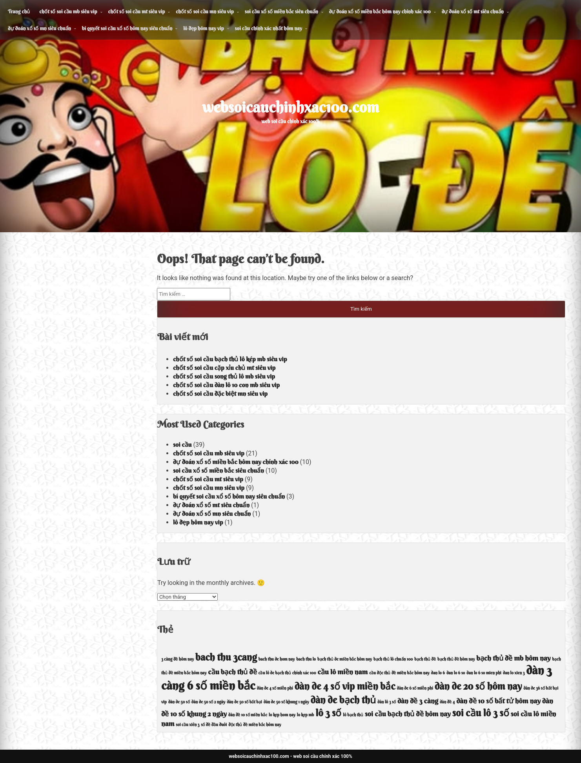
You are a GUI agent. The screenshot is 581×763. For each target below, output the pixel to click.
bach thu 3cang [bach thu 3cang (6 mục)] (226, 657)
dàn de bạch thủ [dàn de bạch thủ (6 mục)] (343, 700)
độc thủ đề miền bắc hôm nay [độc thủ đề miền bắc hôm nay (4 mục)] (254, 724)
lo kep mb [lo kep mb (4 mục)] (305, 714)
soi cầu (182, 444)
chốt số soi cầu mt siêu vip (136, 11)
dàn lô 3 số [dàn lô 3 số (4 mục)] (386, 702)
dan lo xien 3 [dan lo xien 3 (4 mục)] (514, 673)
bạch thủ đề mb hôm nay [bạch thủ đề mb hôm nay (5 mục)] (513, 658)
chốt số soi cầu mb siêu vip (68, 11)
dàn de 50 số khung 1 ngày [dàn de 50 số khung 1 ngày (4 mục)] (286, 702)
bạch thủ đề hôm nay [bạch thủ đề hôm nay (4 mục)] (456, 659)
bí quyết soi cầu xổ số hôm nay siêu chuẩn (127, 28)
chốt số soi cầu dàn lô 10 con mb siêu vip (226, 385)
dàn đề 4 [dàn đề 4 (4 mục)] (447, 702)
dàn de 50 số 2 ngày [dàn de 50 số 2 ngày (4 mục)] (208, 702)
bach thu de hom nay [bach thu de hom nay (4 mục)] (277, 659)
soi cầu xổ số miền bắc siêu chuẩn (281, 11)
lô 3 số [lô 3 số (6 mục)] (328, 713)
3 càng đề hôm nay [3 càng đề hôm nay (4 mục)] (177, 659)
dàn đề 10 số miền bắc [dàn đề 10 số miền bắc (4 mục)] (247, 714)
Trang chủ (19, 11)
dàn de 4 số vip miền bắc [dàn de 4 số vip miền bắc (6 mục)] (345, 686)
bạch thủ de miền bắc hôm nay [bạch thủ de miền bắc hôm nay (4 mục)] (344, 659)
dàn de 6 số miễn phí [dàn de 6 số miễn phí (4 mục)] (415, 688)
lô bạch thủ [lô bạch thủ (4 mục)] (353, 714)
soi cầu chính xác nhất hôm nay (268, 28)
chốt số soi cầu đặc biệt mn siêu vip (220, 393)
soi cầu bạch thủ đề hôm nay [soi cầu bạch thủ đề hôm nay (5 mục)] (408, 713)
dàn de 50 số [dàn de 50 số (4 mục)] (179, 702)
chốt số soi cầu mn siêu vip (204, 11)
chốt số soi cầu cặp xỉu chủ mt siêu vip (224, 367)
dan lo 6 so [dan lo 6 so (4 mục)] (455, 673)
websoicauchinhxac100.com (290, 107)
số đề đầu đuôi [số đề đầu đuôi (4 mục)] (214, 724)
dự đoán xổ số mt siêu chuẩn (473, 11)
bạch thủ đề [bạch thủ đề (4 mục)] (425, 659)
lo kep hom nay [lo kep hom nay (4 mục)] (282, 714)
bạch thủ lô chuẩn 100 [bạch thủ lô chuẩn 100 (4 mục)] (393, 659)
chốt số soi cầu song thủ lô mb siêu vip (224, 376)
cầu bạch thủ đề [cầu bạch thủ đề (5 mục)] (232, 671)
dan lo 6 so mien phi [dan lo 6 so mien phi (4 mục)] (483, 673)
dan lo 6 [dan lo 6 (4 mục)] (438, 673)
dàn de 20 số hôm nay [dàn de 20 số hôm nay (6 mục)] (478, 686)
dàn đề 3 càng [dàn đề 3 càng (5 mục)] (417, 700)
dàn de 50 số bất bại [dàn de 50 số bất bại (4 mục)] (244, 702)
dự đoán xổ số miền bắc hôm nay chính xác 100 (380, 11)
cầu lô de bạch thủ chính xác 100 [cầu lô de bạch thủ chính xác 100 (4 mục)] (287, 673)
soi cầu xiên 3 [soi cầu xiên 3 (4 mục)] (187, 724)
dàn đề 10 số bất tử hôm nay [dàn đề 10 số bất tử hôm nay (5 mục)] (498, 700)
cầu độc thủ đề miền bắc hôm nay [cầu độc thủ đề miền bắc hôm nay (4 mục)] (399, 673)
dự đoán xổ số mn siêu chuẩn (39, 28)
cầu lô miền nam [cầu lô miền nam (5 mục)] (342, 671)
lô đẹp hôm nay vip (203, 28)
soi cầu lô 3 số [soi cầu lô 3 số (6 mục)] (480, 713)
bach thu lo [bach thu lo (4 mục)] (306, 659)
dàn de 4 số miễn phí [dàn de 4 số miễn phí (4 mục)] (275, 688)
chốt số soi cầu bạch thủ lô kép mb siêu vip (230, 359)
